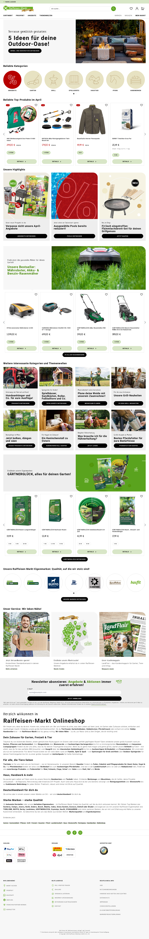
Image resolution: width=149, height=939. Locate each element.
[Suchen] (113, 8)
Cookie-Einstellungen (108, 906)
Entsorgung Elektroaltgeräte (66, 902)
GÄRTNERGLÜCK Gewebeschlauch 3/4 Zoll (91, 530)
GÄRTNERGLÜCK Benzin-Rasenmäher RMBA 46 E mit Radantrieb (125, 329)
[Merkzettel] (131, 9)
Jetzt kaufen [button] (122, 236)
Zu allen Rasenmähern (74, 355)
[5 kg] (115, 543)
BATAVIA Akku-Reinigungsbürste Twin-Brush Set (56, 139)
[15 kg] (115, 155)
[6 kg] (17, 543)
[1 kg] (45, 543)
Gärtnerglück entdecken (74, 559)
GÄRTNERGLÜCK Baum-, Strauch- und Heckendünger (125, 530)
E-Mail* (30, 689)
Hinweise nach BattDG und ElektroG (113, 893)
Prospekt (9, 890)
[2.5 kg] (53, 543)
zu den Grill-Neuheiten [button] (128, 403)
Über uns (9, 900)
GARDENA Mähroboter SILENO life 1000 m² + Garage (56, 329)
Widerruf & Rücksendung (64, 898)
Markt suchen (11, 885)
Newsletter (10, 909)
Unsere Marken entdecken (74, 599)
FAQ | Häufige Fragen (62, 885)
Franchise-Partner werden (16, 905)
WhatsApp (10, 895)
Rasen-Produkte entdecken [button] (20, 445)
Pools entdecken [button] (74, 236)
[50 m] (87, 543)
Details (21, 162)
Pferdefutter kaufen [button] (128, 445)
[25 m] (80, 543)
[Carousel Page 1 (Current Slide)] (73, 93)
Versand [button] (55, 843)
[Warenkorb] (143, 9)
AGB (101, 885)
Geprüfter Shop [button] (106, 843)
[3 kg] (10, 543)
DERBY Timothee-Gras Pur (121, 138)
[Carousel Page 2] (76, 93)
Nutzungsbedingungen (108, 889)
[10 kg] (61, 543)
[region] (74, 134)
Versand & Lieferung (62, 893)
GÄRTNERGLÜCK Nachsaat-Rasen (54, 530)
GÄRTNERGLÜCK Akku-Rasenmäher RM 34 (91, 329)
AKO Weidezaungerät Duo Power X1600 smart (21, 139)
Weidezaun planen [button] (92, 403)
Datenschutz (104, 898)
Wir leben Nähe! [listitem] (9, 880)
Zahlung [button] (6, 843)
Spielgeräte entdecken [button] (56, 403)
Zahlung (58, 889)
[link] (12, 81)
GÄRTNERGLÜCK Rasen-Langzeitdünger (21, 530)
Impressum (104, 902)
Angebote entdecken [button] (26, 236)
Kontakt (58, 906)
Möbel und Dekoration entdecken (24, 51)
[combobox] (82, 8)
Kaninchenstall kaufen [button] (56, 445)
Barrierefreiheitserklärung (110, 914)
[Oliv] (80, 152)
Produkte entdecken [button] (20, 403)
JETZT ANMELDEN (74, 698)
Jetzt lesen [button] (92, 445)
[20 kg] (24, 543)
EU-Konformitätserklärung (110, 910)
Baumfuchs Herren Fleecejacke (88, 138)
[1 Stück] (11, 152)
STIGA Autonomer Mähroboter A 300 (20, 328)
